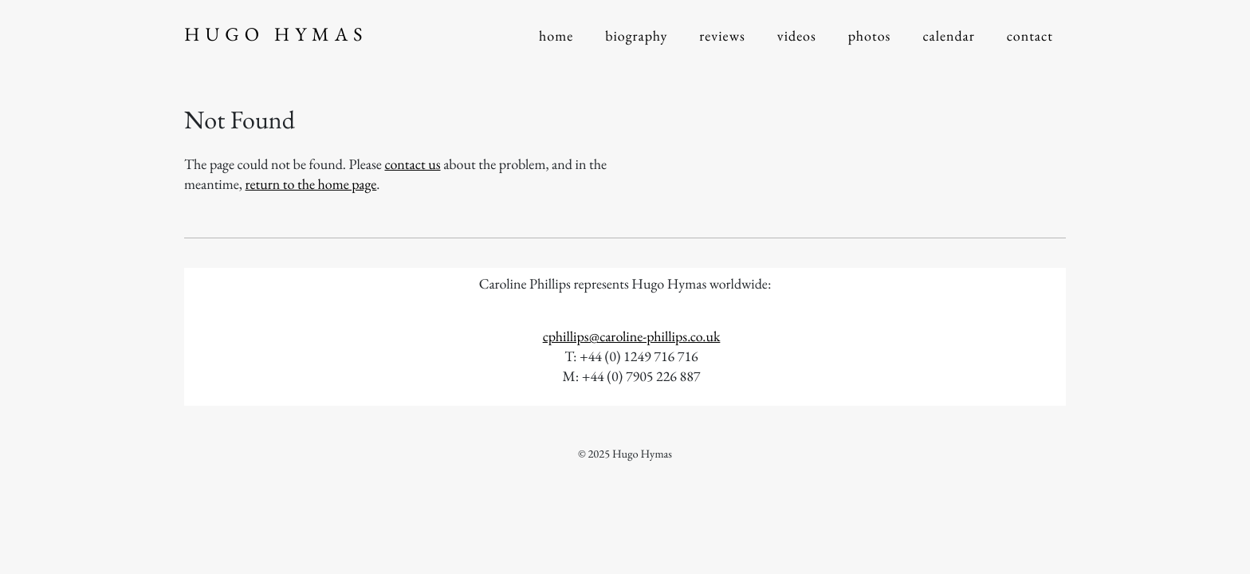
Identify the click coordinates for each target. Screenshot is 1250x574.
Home (556, 36)
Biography (636, 36)
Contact (1030, 36)
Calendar (948, 36)
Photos (869, 36)
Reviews (722, 36)
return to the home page (311, 184)
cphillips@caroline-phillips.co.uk (632, 337)
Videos (796, 36)
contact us (412, 164)
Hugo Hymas (276, 34)
